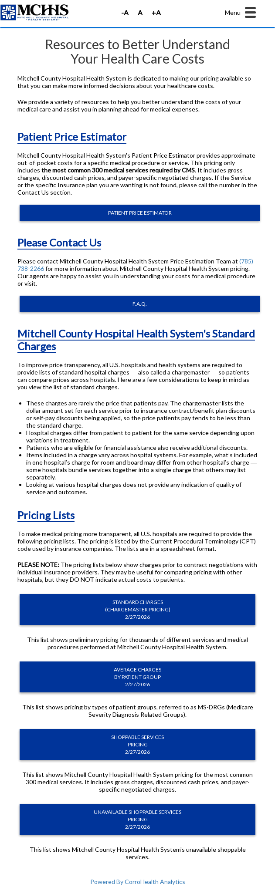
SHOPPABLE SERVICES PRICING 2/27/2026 (137, 744)
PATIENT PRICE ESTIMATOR (140, 212)
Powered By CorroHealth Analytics (137, 881)
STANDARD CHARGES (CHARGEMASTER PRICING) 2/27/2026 (137, 609)
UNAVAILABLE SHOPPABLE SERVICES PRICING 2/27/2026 (137, 819)
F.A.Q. (139, 303)
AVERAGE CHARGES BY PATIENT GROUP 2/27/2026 (137, 677)
